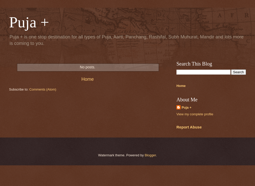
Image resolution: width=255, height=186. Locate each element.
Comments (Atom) (42, 89)
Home (87, 79)
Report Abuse (189, 127)
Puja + (186, 107)
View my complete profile (194, 114)
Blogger (150, 155)
